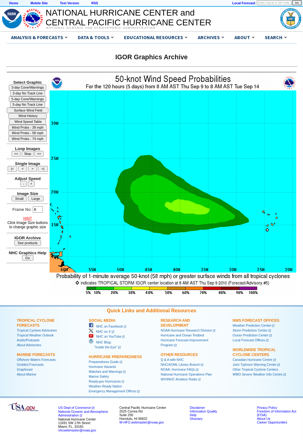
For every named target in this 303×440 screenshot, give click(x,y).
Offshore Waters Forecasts (36, 359)
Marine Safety (99, 376)
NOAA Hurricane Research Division (186, 330)
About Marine (26, 374)
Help (193, 415)
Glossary (196, 418)
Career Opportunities (272, 422)
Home (13, 3)
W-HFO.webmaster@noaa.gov (141, 422)
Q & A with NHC (172, 359)
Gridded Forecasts (30, 364)
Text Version (69, 3)
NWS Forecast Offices (256, 320)
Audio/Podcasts (28, 340)
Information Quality (203, 411)
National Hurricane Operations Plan (186, 374)
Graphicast (25, 369)
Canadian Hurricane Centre (252, 359)
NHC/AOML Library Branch (180, 364)
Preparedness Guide (104, 362)
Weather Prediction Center (252, 325)
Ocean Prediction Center (250, 335)
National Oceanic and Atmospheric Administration (100, 27)
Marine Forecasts (36, 355)
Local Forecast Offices (249, 340)
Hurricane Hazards (102, 367)
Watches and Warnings (105, 371)
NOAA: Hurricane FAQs (178, 369)
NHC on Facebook (106, 326)
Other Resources (179, 355)
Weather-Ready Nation (105, 386)
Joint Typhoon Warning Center (254, 364)
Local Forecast (243, 3)
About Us (263, 418)
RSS (94, 3)
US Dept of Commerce (74, 407)
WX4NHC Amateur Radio (179, 379)
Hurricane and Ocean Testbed (182, 335)
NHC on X (100, 331)
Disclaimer (197, 407)
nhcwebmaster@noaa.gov (77, 430)
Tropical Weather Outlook (35, 335)
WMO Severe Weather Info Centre (257, 374)
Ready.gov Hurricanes (105, 381)
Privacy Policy (267, 407)
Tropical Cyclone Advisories (37, 330)
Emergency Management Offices (112, 391)
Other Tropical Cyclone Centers (255, 369)
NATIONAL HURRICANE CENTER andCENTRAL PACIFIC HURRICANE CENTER (128, 17)
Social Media (102, 320)
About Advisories (29, 345)
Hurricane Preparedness (115, 357)
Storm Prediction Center (250, 330)
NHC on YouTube (105, 336)
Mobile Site (39, 3)
